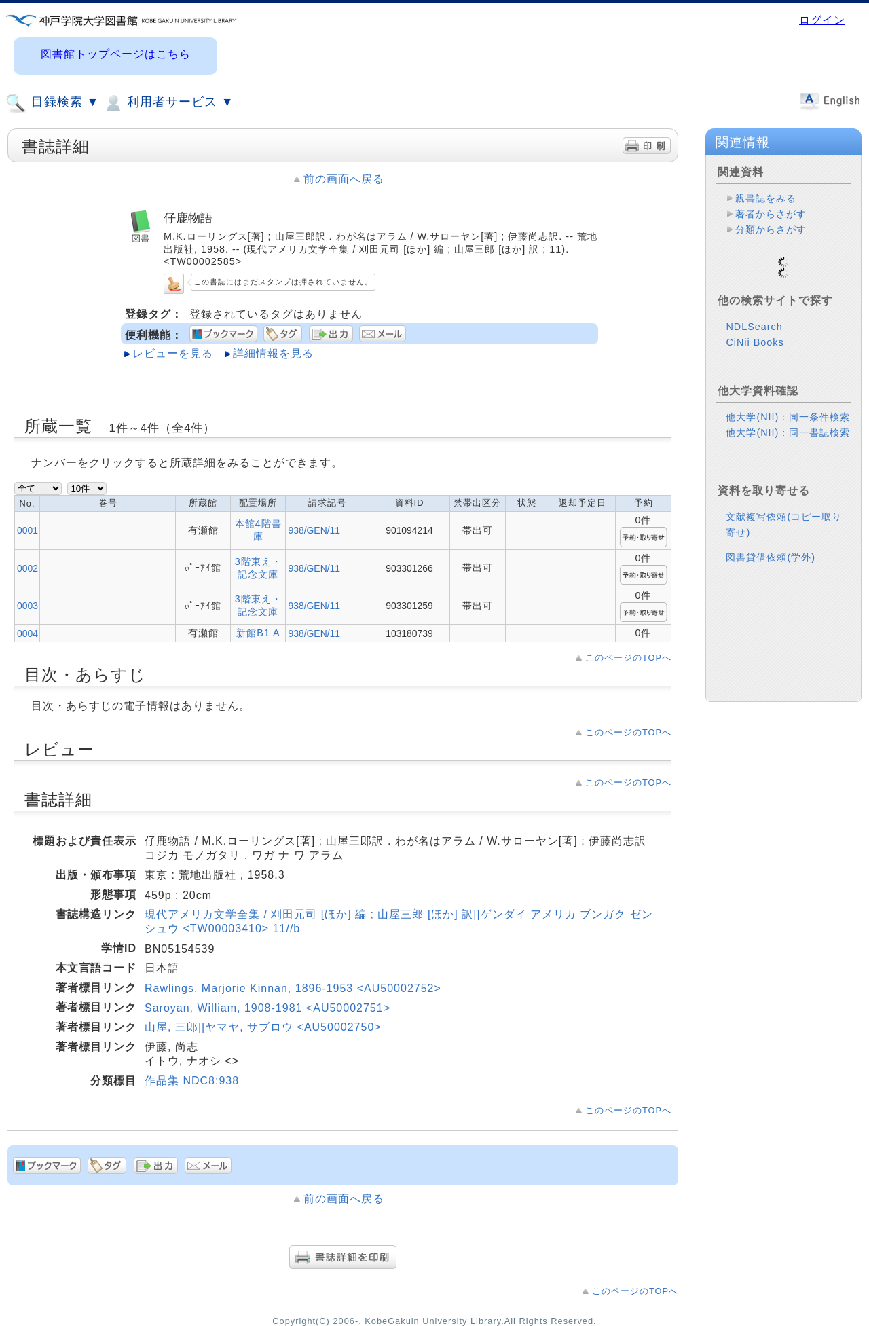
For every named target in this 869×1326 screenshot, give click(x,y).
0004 (27, 633)
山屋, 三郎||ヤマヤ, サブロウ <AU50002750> (263, 1027)
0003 (27, 605)
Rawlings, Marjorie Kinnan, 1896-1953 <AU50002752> (293, 988)
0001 (27, 530)
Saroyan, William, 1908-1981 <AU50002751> (267, 1008)
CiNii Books (754, 320)
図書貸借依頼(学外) (770, 535)
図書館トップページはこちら (116, 54)
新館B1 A (258, 632)
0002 (27, 568)
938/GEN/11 (314, 530)
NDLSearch (754, 304)
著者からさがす (771, 213)
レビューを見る (172, 353)
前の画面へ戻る (343, 179)
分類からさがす (771, 229)
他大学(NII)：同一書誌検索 (788, 410)
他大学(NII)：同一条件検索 (788, 395)
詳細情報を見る (273, 353)
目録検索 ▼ (52, 103)
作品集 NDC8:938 (192, 1080)
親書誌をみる (765, 198)
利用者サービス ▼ (168, 103)
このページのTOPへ (628, 657)
